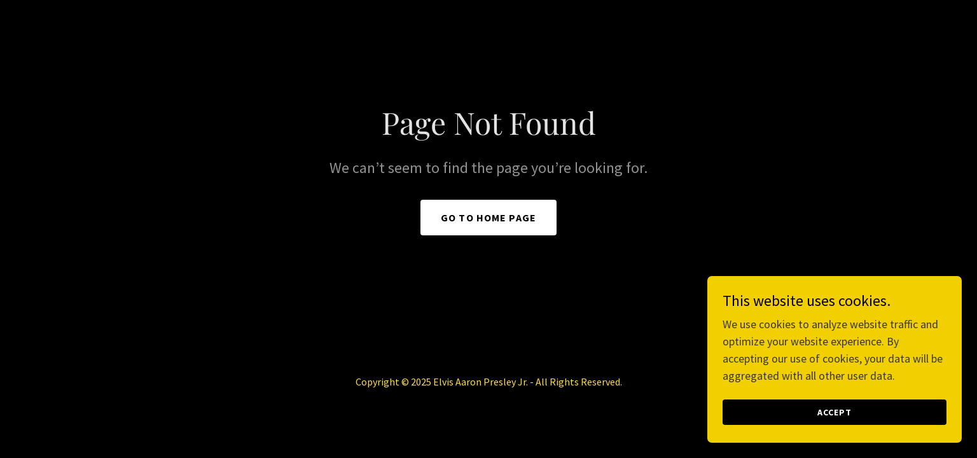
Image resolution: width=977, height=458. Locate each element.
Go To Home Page (488, 217)
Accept (834, 412)
